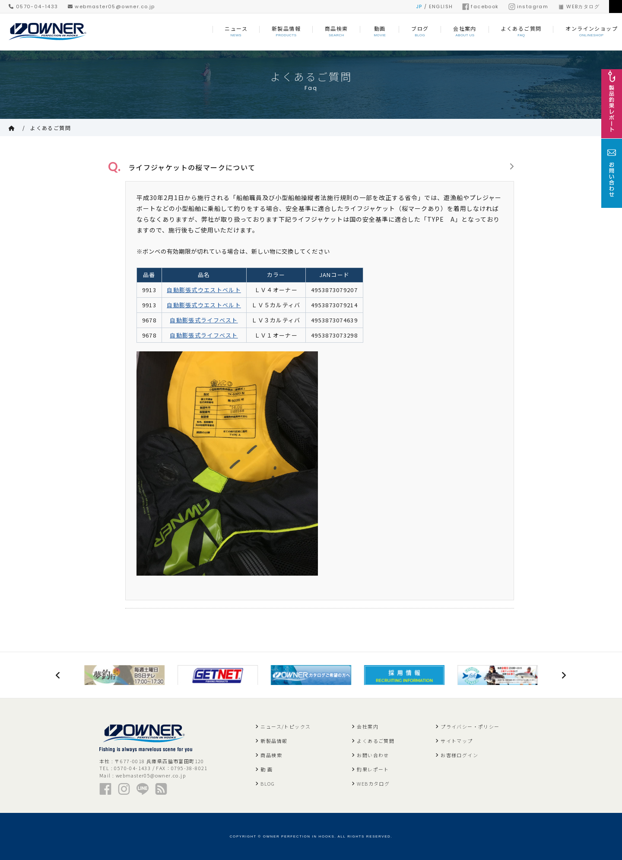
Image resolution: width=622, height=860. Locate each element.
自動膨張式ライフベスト (204, 318)
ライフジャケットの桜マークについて (189, 166)
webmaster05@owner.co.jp (111, 6)
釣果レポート (373, 768)
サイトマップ (457, 740)
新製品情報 (273, 740)
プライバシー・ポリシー (470, 726)
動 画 (266, 768)
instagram (528, 6)
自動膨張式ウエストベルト (204, 288)
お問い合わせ (373, 754)
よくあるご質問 (50, 127)
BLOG (267, 783)
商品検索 (271, 754)
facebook (480, 6)
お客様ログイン (459, 754)
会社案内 (367, 726)
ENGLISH (441, 6)
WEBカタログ (579, 6)
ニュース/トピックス (285, 726)
